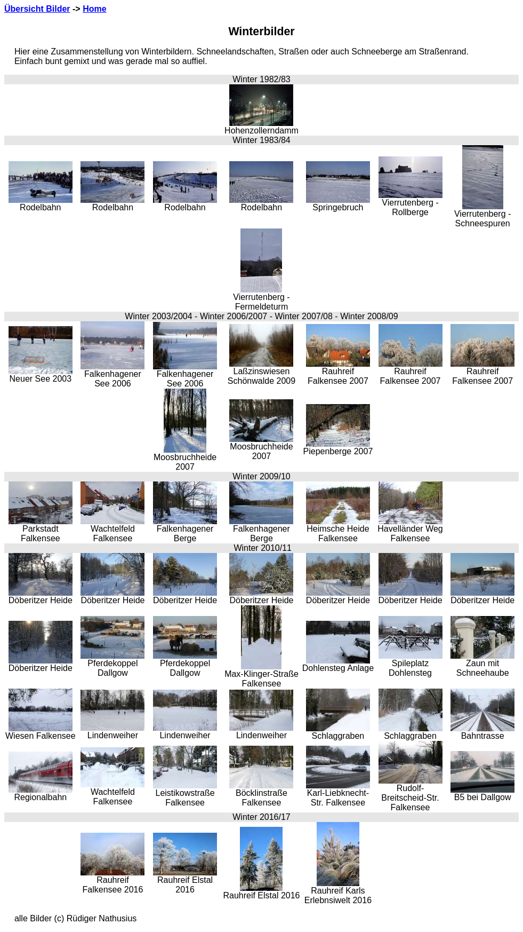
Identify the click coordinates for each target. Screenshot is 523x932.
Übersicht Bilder (37, 8)
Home (94, 8)
